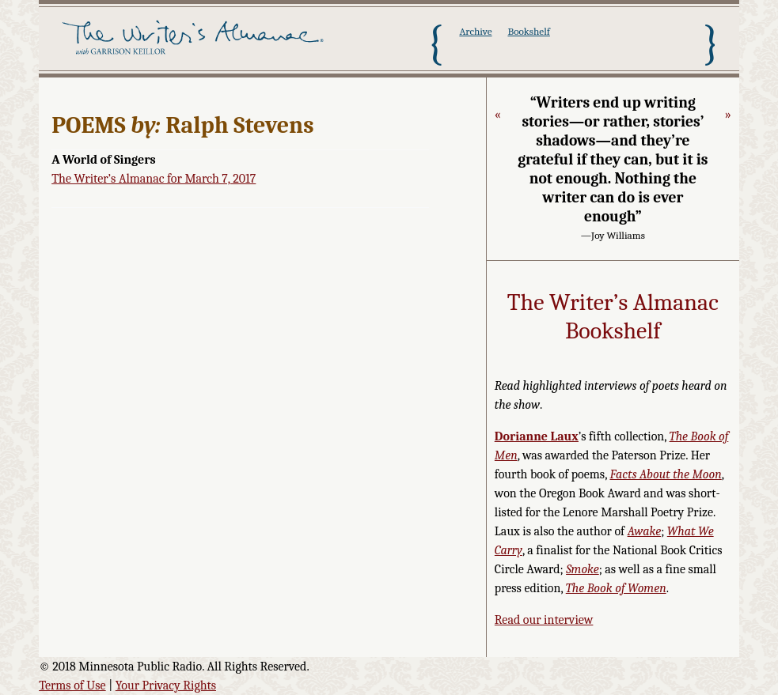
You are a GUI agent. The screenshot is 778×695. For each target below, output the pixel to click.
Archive (475, 31)
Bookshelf (528, 31)
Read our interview (544, 620)
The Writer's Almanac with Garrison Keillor (195, 43)
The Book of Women (616, 588)
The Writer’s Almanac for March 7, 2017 (153, 179)
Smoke (582, 569)
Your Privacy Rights (166, 685)
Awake (645, 531)
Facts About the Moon (665, 474)
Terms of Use (72, 685)
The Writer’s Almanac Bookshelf (613, 317)
